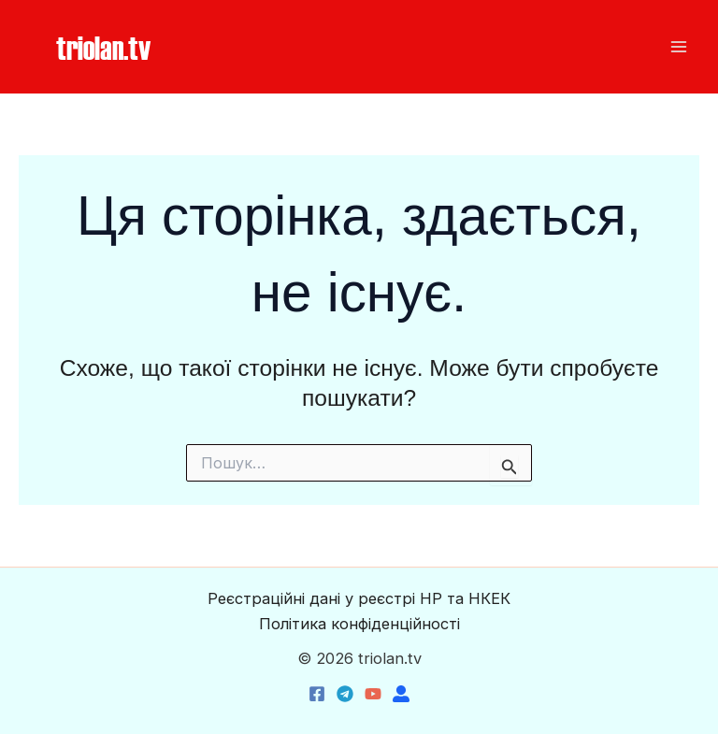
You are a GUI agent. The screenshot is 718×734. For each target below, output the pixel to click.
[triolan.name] (401, 693)
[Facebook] (317, 693)
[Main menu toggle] (678, 47)
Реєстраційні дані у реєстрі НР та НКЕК (359, 598)
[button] (103, 47)
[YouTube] (373, 693)
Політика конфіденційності (359, 623)
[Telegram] (345, 693)
